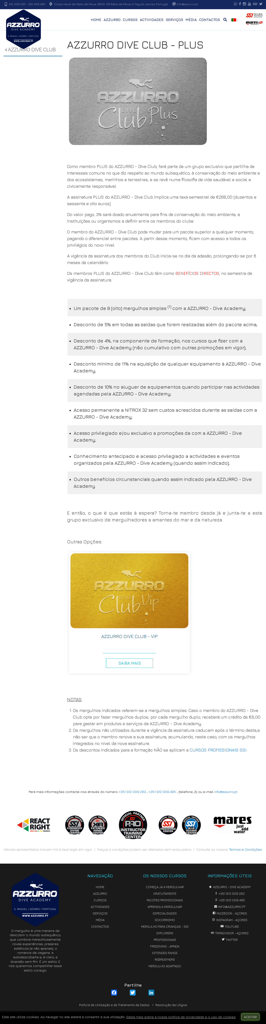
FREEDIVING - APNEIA (164, 946)
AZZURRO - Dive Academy (230, 887)
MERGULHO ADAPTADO (165, 966)
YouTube (229, 926)
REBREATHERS (165, 959)
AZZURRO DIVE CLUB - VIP (129, 636)
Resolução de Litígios (171, 1005)
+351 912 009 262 (132, 792)
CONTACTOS (209, 20)
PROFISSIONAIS (165, 940)
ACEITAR (250, 1017)
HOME (96, 20)
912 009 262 (17, 4)
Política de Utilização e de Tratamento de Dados (114, 1005)
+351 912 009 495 (162, 792)
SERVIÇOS (174, 20)
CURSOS (130, 20)
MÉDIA (191, 20)
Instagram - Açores (229, 920)
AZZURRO (112, 20)
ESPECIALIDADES (165, 913)
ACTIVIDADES (151, 20)
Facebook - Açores (229, 913)
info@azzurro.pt (226, 792)
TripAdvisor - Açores (230, 933)
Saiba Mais (129, 663)
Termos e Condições (245, 849)
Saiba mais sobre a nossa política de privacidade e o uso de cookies (181, 1017)
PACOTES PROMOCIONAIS (165, 900)
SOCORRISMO (165, 920)
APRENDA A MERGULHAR (165, 907)
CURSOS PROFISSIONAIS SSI (218, 750)
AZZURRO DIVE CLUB (30, 50)
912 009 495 (36, 4)
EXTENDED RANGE (164, 953)
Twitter (229, 940)
